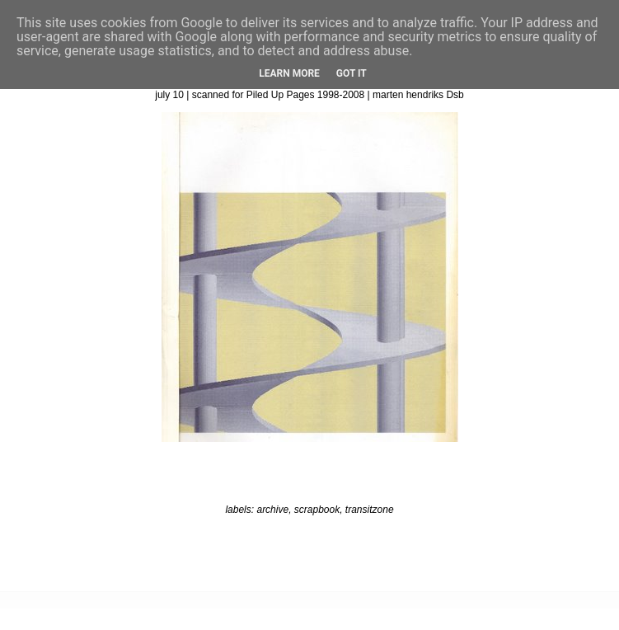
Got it (351, 73)
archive (272, 509)
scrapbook (317, 509)
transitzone (369, 509)
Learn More (289, 73)
